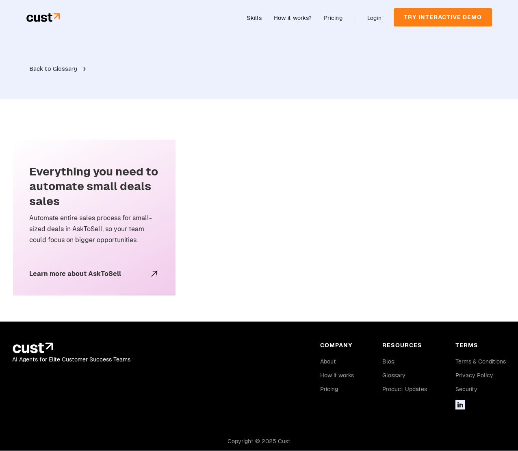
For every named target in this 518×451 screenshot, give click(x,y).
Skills (254, 18)
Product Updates (404, 389)
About (328, 361)
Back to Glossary (53, 68)
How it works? (293, 18)
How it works (337, 375)
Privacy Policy (474, 375)
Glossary (393, 375)
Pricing (333, 18)
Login (374, 18)
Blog (388, 361)
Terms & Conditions (480, 361)
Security (466, 389)
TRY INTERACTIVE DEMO (443, 17)
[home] (43, 17)
